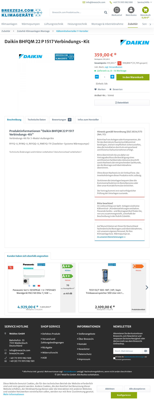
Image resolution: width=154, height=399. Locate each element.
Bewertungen (61, 119)
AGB (44, 357)
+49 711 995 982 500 (20, 358)
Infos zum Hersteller (88, 119)
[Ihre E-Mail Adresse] (127, 351)
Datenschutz (84, 354)
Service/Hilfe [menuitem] (143, 2)
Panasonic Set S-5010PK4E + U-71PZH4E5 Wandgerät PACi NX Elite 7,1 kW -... (34, 291)
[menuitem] (79, 14)
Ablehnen (109, 389)
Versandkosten (70, 371)
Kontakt (82, 344)
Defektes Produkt (50, 333)
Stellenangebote (86, 333)
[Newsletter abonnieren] (145, 351)
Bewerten (116, 89)
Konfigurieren (124, 395)
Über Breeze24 (85, 339)
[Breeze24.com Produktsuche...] (79, 12)
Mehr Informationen (13, 394)
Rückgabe (46, 347)
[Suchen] (106, 12)
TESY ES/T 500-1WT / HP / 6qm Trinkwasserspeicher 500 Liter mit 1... (105, 291)
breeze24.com (16, 353)
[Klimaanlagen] (9, 24)
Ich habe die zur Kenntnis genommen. (131, 358)
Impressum (83, 359)
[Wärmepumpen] (31, 24)
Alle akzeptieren (137, 389)
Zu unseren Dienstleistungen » (111, 237)
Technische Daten (37, 119)
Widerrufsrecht (49, 352)
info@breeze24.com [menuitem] (94, 2)
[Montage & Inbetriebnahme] (107, 24)
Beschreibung (14, 119)
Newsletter (83, 349)
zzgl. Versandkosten (113, 67)
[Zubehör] (133, 24)
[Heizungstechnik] (77, 24)
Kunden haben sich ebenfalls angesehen (27, 256)
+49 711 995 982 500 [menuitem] (121, 2)
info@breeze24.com (19, 350)
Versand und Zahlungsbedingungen (52, 341)
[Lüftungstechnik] (53, 24)
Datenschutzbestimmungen (134, 357)
